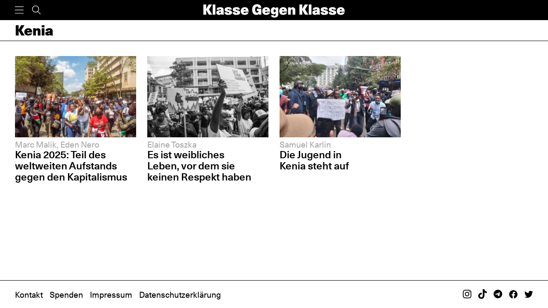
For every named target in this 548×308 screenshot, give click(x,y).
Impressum (111, 295)
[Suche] (36, 10)
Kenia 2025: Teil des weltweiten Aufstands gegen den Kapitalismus (71, 165)
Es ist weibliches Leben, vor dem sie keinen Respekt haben (199, 165)
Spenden (66, 295)
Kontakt (29, 295)
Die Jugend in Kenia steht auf (314, 160)
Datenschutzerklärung (180, 295)
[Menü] (19, 10)
